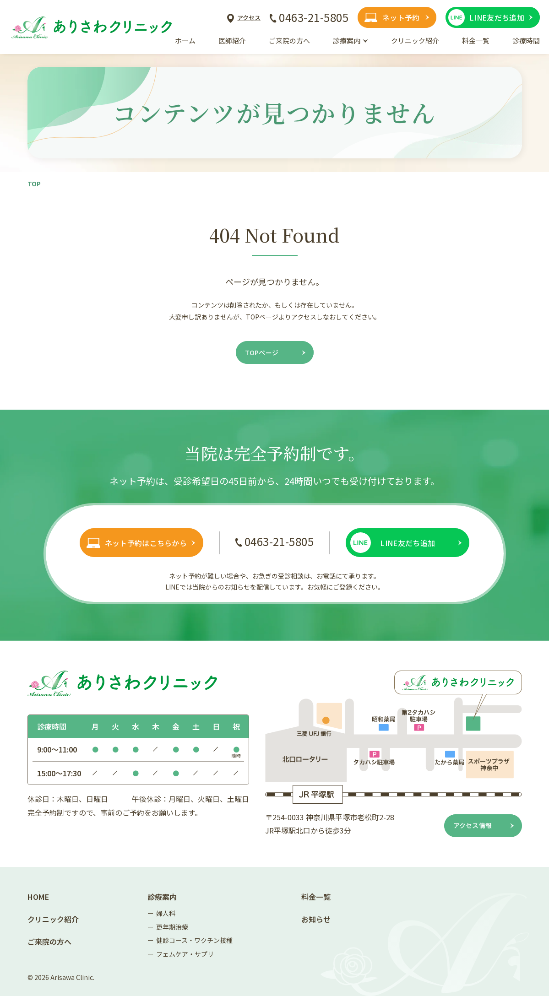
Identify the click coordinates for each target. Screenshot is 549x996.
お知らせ (316, 919)
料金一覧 (316, 896)
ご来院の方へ (49, 941)
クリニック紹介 (53, 919)
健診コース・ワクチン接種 (194, 940)
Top (34, 183)
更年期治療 (172, 926)
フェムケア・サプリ (185, 953)
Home (38, 896)
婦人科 (165, 913)
